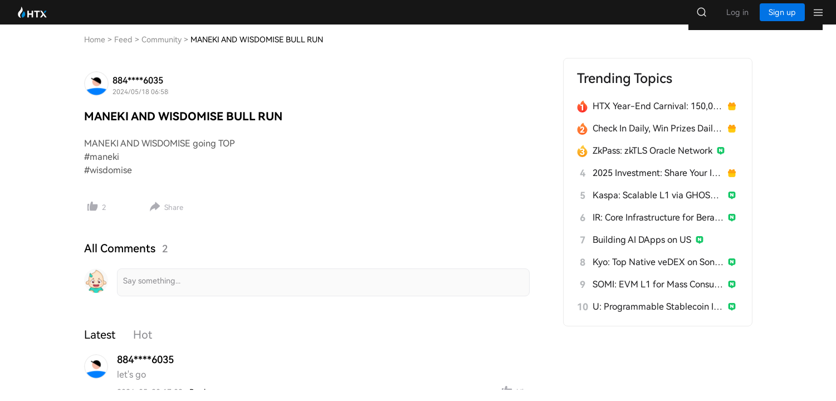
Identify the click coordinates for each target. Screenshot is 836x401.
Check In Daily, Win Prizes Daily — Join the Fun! (658, 139)
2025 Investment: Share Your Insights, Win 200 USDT (658, 184)
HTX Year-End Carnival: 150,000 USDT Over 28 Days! (658, 117)
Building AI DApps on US (642, 251)
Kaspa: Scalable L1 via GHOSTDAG (658, 206)
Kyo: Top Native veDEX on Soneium (658, 273)
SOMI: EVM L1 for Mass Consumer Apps (658, 295)
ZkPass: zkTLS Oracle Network (652, 162)
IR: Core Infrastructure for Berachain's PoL (658, 228)
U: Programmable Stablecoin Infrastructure (658, 317)
